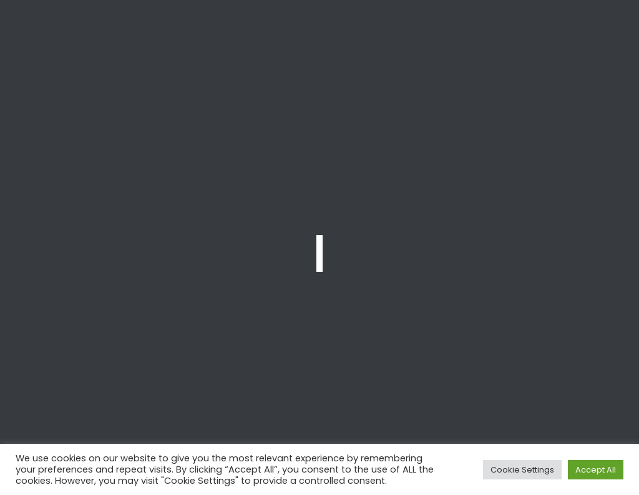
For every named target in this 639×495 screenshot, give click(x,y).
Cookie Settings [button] (522, 470)
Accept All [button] (595, 470)
